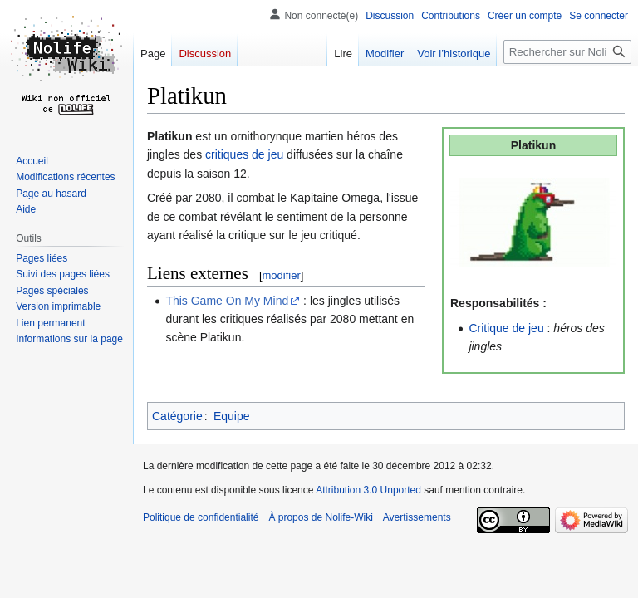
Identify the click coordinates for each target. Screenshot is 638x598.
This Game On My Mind (226, 300)
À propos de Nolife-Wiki (320, 517)
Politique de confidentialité (200, 517)
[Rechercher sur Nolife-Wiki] (567, 52)
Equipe (231, 416)
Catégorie (177, 416)
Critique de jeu (506, 328)
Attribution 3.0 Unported (368, 490)
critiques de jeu (244, 154)
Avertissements (417, 517)
